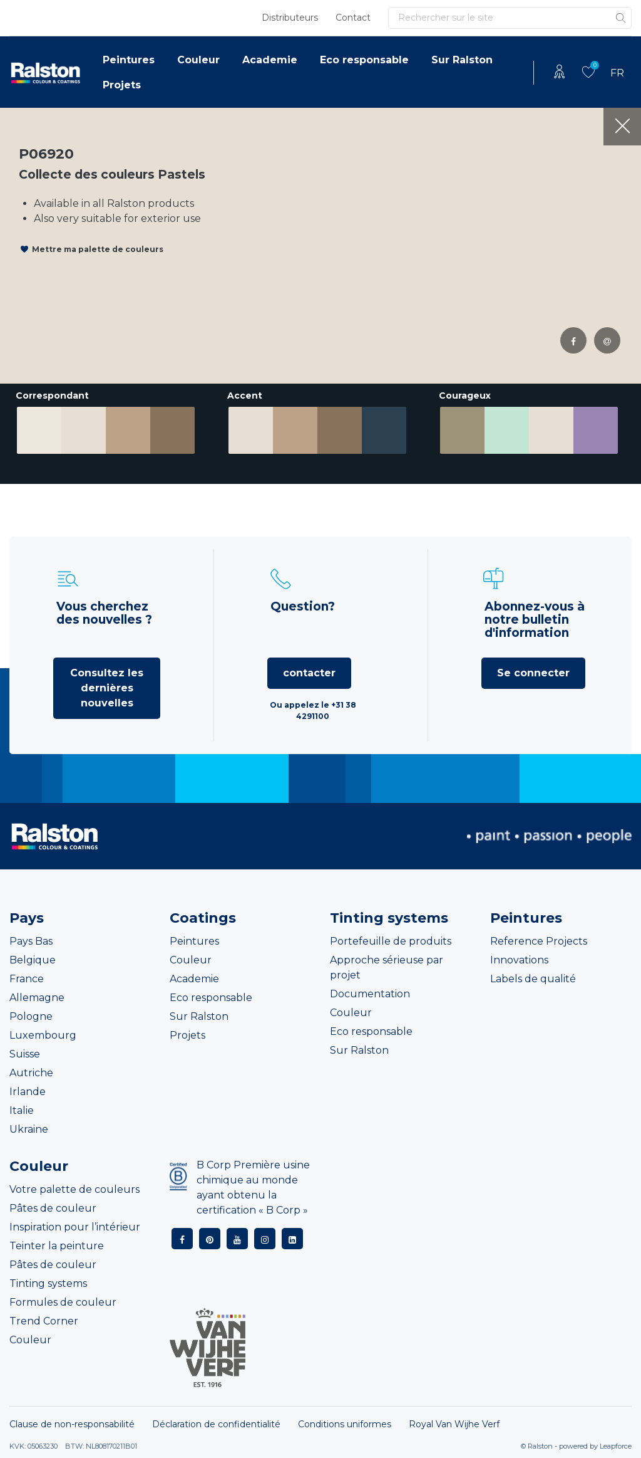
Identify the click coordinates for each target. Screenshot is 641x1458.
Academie (269, 60)
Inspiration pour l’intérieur (74, 1227)
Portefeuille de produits (390, 941)
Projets (122, 85)
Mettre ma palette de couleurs (97, 249)
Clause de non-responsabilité (72, 1424)
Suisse (24, 1054)
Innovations (519, 960)
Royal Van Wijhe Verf (454, 1424)
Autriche (31, 1073)
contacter (309, 673)
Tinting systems (48, 1283)
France (26, 979)
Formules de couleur (62, 1302)
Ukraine (28, 1129)
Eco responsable (364, 60)
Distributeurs (290, 17)
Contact (353, 17)
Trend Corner (43, 1321)
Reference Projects (538, 941)
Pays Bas (31, 941)
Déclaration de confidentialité (216, 1424)
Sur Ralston (462, 60)
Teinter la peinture (56, 1246)
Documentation (370, 994)
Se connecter (533, 673)
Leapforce (616, 1446)
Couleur (198, 60)
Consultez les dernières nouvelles (106, 688)
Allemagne (36, 998)
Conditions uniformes (344, 1424)
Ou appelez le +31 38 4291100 (313, 710)
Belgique (32, 960)
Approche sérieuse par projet (386, 967)
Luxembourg (42, 1035)
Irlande (27, 1092)
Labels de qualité (533, 979)
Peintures (129, 60)
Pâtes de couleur (52, 1208)
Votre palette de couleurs (74, 1189)
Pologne (31, 1016)
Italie (21, 1110)
